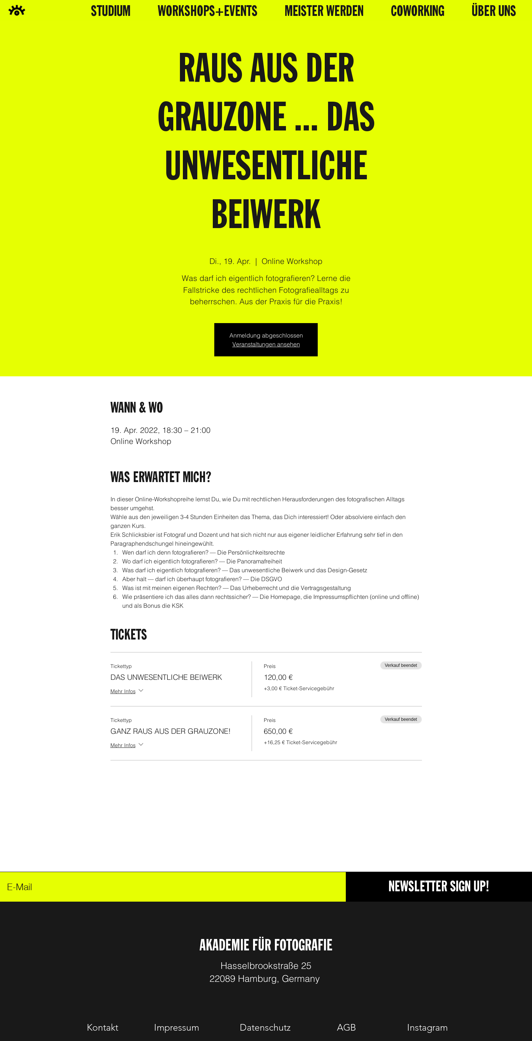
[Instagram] (427, 1027)
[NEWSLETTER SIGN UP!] (439, 887)
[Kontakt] (102, 1027)
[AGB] (346, 1027)
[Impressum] (176, 1027)
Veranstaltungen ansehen (266, 344)
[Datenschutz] (265, 1027)
